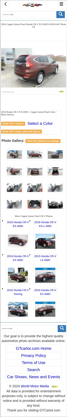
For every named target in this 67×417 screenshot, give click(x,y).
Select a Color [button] (41, 123)
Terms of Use (33, 362)
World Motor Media (35, 386)
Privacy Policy (33, 355)
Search (33, 370)
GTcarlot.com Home (33, 348)
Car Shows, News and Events (33, 377)
